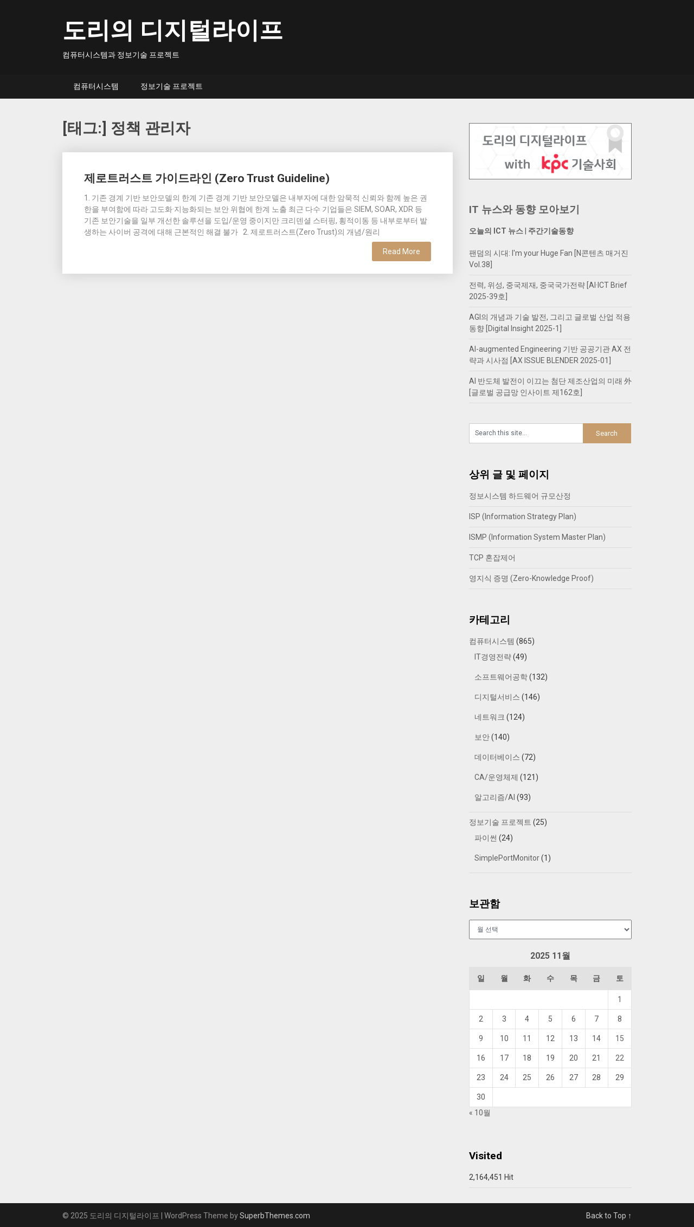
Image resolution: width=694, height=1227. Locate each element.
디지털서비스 (497, 697)
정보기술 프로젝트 (171, 86)
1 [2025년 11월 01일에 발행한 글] (620, 999)
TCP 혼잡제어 (492, 557)
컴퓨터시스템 (96, 86)
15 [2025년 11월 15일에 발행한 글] (619, 1038)
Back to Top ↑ (609, 1215)
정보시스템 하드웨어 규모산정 (520, 496)
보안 (482, 737)
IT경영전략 (492, 657)
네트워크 (489, 717)
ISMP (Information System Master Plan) (537, 537)
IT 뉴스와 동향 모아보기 (524, 209)
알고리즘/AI (494, 797)
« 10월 (480, 1112)
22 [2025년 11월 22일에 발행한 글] (619, 1058)
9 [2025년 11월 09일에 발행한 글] (481, 1038)
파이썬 (485, 838)
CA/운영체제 (496, 777)
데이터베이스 (497, 757)
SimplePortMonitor (506, 858)
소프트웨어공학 (501, 677)
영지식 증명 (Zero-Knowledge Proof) (531, 578)
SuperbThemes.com (275, 1215)
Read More (401, 251)
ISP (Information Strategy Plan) (522, 516)
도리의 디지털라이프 (172, 30)
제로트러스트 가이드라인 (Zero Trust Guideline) (207, 178)
